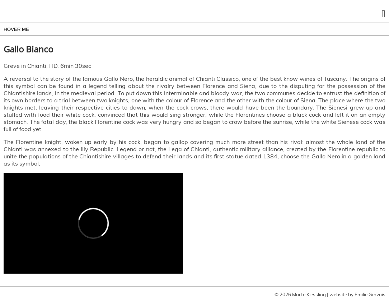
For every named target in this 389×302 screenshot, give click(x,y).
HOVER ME (16, 29)
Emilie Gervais (370, 294)
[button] (383, 14)
